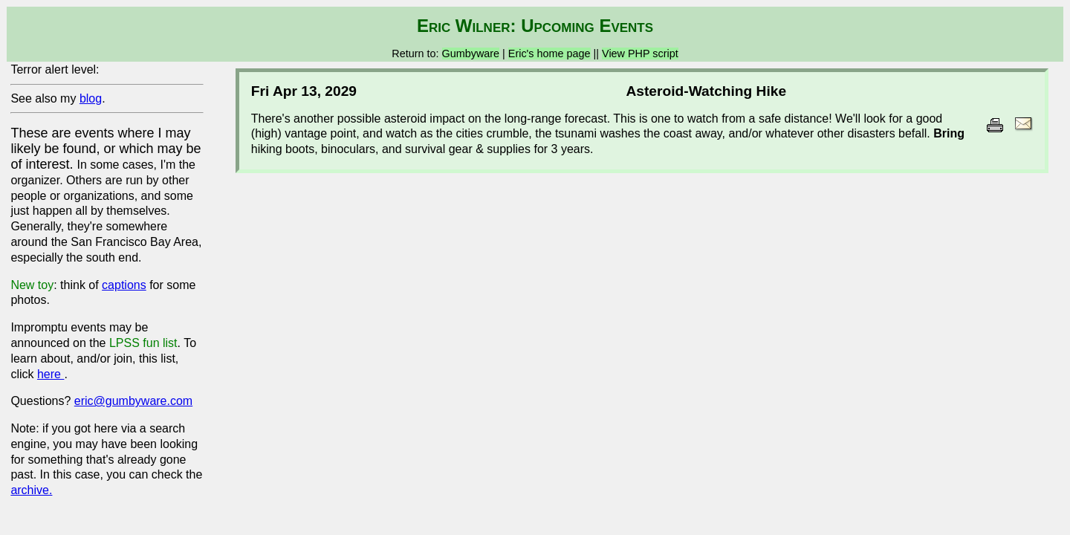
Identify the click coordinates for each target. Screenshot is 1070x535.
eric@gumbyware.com (133, 401)
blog (91, 98)
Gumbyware (471, 53)
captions (124, 285)
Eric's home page (549, 53)
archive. (31, 490)
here (50, 374)
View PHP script (640, 53)
